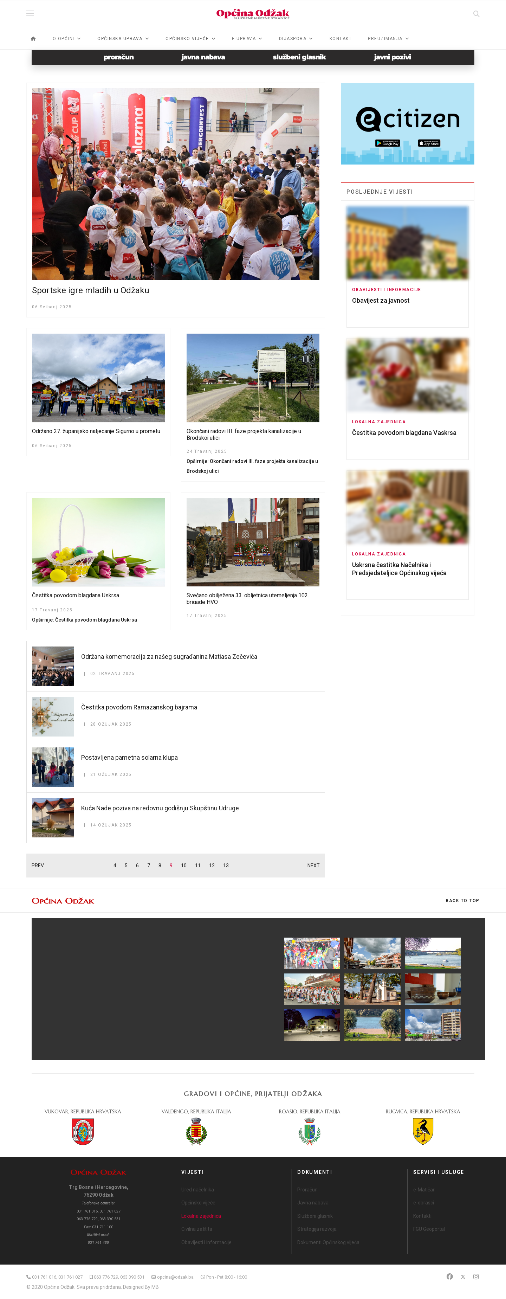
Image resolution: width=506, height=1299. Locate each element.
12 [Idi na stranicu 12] (212, 865)
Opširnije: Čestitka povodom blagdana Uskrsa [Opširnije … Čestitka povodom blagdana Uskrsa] (84, 620)
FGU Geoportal (429, 1229)
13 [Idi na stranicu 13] (226, 865)
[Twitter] (463, 1276)
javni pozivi (392, 57)
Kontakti (422, 1216)
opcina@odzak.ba (175, 1277)
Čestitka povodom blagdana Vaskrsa (404, 432)
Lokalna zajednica (379, 421)
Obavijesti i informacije (386, 289)
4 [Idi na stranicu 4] (114, 865)
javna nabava (203, 57)
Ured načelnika (197, 1189)
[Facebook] (450, 1276)
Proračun (307, 1189)
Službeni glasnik (315, 1216)
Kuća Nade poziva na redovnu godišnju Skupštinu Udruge (160, 808)
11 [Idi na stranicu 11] (198, 865)
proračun (119, 57)
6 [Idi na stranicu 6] (137, 865)
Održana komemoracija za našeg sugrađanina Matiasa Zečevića (169, 656)
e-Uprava (244, 38)
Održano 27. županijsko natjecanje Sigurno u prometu (96, 431)
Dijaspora (293, 38)
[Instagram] (476, 1276)
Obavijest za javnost (381, 300)
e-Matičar (424, 1189)
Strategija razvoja (317, 1229)
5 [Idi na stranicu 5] (126, 865)
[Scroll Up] (463, 900)
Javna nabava (313, 1202)
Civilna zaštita (196, 1229)
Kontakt (341, 38)
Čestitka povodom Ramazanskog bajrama (139, 707)
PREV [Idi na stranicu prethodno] (38, 865)
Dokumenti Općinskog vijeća (328, 1242)
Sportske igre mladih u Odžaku (90, 290)
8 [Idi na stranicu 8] (159, 865)
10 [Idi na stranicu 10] (184, 865)
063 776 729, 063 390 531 (119, 1277)
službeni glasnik (299, 57)
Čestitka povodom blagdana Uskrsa (75, 595)
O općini (63, 38)
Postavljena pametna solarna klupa (129, 757)
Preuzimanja (385, 38)
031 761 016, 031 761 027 (57, 1277)
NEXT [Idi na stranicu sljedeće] (313, 865)
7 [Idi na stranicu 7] (148, 865)
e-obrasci (423, 1202)
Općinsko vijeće (198, 1202)
